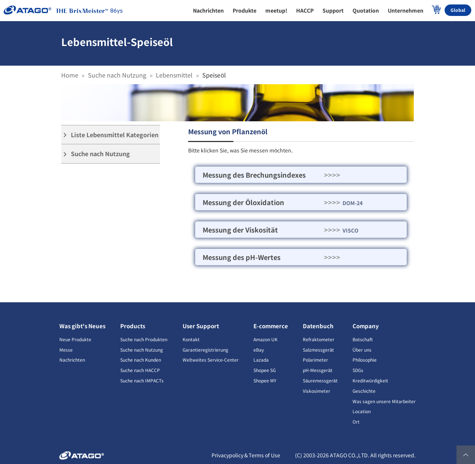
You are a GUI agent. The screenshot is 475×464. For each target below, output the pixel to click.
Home (69, 74)
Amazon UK (265, 339)
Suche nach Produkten (143, 339)
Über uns (362, 349)
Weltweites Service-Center (211, 359)
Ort (356, 421)
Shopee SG (264, 370)
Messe (66, 349)
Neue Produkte (75, 339)
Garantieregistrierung (205, 349)
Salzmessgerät (318, 349)
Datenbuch (318, 326)
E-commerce (270, 326)
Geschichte (364, 391)
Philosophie (365, 359)
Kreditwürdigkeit (370, 380)
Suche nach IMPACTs (142, 380)
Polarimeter (315, 359)
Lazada (261, 359)
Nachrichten (72, 359)
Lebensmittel (174, 74)
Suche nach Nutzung (117, 74)
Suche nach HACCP (140, 370)
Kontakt (191, 339)
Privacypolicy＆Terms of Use (246, 455)
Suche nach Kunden (140, 359)
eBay (258, 349)
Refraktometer (318, 339)
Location (362, 411)
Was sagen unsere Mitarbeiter (384, 401)
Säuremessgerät (320, 380)
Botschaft (363, 339)
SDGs (358, 370)
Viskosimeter (316, 391)
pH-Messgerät (317, 370)
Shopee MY (264, 380)
